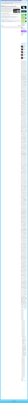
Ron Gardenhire (25, 237)
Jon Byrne (24, 174)
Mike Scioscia (22, 213)
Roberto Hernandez (22, 235)
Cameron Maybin (22, 97)
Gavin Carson (25, 142)
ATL (24, 62)
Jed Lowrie (24, 161)
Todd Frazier (26, 287)
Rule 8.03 (24, 263)
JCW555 (22, 27)
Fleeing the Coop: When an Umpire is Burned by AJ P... (24, 344)
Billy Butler (21, 82)
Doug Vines (24, 127)
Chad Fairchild (22, 101)
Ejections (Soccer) (22, 132)
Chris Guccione (25, 104)
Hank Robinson (22, 148)
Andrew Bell (22, 69)
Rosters (23, 240)
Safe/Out (26, 270)
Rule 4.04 (23, 253)
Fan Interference (22, 136)
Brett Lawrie (24, 89)
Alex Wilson (24, 67)
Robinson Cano (25, 236)
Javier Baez (26, 160)
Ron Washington (23, 239)
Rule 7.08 (24, 261)
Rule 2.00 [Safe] (24, 249)
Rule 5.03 (23, 255)
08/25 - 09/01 (23, 333)
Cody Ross (22, 109)
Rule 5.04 (26, 255)
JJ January (23, 155)
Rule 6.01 (26, 257)
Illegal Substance (22, 153)
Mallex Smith (22, 194)
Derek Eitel (23, 122)
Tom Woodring (24, 289)
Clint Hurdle (23, 108)
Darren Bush (24, 116)
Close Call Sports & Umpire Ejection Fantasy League (10, 1)
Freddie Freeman (24, 140)
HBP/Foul (23, 147)
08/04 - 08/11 (23, 335)
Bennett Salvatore (23, 80)
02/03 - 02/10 (23, 374)
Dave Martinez (25, 117)
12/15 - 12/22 (23, 321)
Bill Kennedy (22, 81)
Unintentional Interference (23, 299)
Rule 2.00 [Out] (22, 248)
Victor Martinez (25, 301)
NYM (24, 216)
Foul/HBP (24, 139)
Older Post (19, 25)
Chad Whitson (25, 101)
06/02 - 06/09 (23, 361)
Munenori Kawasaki (22, 215)
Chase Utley (26, 102)
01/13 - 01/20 (23, 376)
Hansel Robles (25, 148)
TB (23, 281)
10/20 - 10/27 (23, 327)
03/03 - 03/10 (23, 371)
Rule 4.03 (21, 253)
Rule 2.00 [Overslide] (25, 248)
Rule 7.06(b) (22, 261)
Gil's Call (22, 145)
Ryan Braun (26, 267)
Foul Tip (22, 139)
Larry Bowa (24, 188)
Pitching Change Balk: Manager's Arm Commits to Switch (24, 340)
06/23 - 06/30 (23, 359)
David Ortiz (10, 21)
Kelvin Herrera (22, 181)
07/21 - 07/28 (23, 356)
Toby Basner (23, 287)
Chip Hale (22, 103)
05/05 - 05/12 (23, 364)
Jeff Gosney (24, 162)
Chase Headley (23, 102)
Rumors (26, 266)
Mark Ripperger (24, 199)
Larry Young (22, 189)
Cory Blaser (25, 110)
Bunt (24, 95)
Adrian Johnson (24, 64)
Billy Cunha (23, 82)
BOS (8, 21)
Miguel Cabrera (24, 208)
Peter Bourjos (24, 227)
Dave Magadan (23, 117)
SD (24, 269)
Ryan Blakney (23, 267)
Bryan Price (22, 94)
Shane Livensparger (24, 276)
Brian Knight (22, 91)
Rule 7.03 (24, 260)
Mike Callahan (25, 209)
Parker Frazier (25, 222)
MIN (26, 192)
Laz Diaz (24, 189)
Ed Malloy (24, 128)
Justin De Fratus (24, 179)
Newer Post (2, 25)
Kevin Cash (25, 182)
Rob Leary (22, 234)
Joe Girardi (24, 169)
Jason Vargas (23, 160)
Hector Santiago (22, 149)
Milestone (21, 214)
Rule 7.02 (21, 260)
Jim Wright (24, 168)
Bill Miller (26, 81)
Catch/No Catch (25, 100)
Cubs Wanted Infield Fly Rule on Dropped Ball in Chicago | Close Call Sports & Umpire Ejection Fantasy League (23, 28)
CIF (22, 96)
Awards (24, 76)
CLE (25, 96)
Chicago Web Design (17, 401)
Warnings (22, 303)
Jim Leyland (25, 167)
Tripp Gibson (25, 294)
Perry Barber (26, 226)
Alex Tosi (21, 67)
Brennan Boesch (24, 88)
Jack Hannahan (26, 155)
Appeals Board (4, 21)
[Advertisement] (7, 27)
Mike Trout (25, 213)
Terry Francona (22, 283)
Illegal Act (25, 152)
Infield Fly (26, 153)
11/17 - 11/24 (23, 324)
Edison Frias (24, 129)
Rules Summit (23, 266)
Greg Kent (21, 146)
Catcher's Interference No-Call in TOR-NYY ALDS (25, 52)
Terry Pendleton (25, 283)
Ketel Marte (22, 182)
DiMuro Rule (24, 124)
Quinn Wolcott (24, 230)
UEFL (15, 21)
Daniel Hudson (24, 115)
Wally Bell (25, 302)
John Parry (23, 173)
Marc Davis (24, 195)
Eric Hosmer (23, 134)
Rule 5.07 (23, 256)
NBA (25, 215)
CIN (23, 96)
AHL (25, 61)
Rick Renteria (24, 233)
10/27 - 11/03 (23, 326)
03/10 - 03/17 (23, 370)
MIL (24, 192)
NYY (26, 216)
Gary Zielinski (23, 142)
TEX (25, 281)
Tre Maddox (25, 293)
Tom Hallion (25, 288)
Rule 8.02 (22, 263)
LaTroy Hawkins (22, 187)
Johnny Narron (22, 174)
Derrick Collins (22, 123)
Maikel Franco (24, 193)
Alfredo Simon (24, 68)
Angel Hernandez (25, 71)
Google (13, 401)
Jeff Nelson (24, 163)
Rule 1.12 (24, 241)
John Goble (24, 172)
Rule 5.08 (25, 256)
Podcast (25, 228)
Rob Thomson (25, 234)
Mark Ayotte (23, 196)
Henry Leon (25, 149)
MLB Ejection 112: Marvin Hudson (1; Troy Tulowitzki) (24, 342)
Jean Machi (22, 161)
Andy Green (22, 70)
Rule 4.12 (25, 254)
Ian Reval (23, 152)
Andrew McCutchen (25, 69)
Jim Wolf (21, 168)
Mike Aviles (23, 209)
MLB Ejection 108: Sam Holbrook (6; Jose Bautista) (24, 351)
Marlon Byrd (22, 200)
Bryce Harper (25, 94)
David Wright (25, 121)
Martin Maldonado (24, 200)
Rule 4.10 (21, 254)
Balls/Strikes (7, 21)
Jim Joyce (22, 167)
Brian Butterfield (22, 90)
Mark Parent (22, 199)
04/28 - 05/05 (23, 365)
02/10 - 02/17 (23, 373)
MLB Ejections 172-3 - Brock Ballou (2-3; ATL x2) (24, 55)
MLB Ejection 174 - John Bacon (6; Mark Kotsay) (24, 49)
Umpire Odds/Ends (24, 298)
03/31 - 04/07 (23, 368)
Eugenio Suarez (24, 135)
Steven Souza (24, 280)
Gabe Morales (24, 141)
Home (10, 25)
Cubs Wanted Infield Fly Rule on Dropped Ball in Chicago (23, 15)
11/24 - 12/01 (23, 323)
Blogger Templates (25, 401)
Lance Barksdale (25, 187)
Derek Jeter (25, 122)
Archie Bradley (25, 74)
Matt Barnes (24, 202)
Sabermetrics (22, 270)
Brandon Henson (24, 87)
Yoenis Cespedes (25, 306)
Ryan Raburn (24, 268)
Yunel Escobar (25, 307)
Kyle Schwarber (25, 186)
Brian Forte (25, 90)
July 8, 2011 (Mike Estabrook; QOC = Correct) (15, 17)
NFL (21, 216)
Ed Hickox (22, 128)
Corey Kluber (22, 110)
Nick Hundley (24, 219)
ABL (23, 61)
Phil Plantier (23, 228)
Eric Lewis (25, 134)
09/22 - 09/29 (23, 330)
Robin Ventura (22, 236)
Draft (26, 127)
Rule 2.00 (25, 242)
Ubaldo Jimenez (25, 297)
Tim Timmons (14, 21)
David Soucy (22, 121)
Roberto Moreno (25, 235)
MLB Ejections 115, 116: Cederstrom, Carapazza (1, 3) (24, 337)
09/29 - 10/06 (23, 329)
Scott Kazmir (24, 273)
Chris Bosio (24, 103)
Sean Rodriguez (22, 275)
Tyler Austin (24, 295)
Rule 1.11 (23, 241)
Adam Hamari (24, 63)
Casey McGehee (22, 100)
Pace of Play (22, 222)
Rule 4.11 (23, 254)
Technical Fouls (24, 282)
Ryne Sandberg (22, 269)
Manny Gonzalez (25, 194)
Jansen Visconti (22, 159)
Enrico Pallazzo (25, 133)
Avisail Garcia (22, 76)
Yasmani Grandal (22, 306)
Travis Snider (22, 293)
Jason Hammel (25, 159)
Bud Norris (22, 95)
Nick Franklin (22, 219)
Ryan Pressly (22, 268)
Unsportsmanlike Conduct (23, 300)
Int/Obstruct (23, 154)
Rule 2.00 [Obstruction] (25, 247)
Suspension (22, 281)
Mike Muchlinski (24, 212)
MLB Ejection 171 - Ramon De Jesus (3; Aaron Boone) (25, 57)
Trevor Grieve (22, 294)
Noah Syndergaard (25, 220)
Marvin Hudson (22, 201)
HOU (25, 147)
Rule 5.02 (21, 255)
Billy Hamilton (26, 82)
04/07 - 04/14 (23, 367)
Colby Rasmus (24, 109)
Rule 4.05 (25, 253)
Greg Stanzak (24, 146)
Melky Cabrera (24, 206)
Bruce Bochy (24, 93)
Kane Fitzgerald (24, 180)
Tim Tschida (24, 286)
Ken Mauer (25, 181)
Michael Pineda (24, 207)
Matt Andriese (22, 202)
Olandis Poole (25, 221)
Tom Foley (22, 288)
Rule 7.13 (22, 262)
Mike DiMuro (22, 210)
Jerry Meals (22, 166)
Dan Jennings (24, 114)
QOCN (26, 229)
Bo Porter (24, 83)
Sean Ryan (24, 275)
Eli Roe (24, 132)
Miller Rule (24, 214)
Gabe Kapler (22, 141)
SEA (26, 269)
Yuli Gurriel (22, 307)
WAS (22, 302)
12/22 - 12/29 (23, 320)
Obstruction (22, 221)
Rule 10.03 (23, 242)
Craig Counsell (22, 111)
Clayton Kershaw (23, 107)
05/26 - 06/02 (23, 362)
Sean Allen (25, 274)
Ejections (12, 21)
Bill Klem (24, 81)
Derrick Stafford (25, 123)
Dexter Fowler (22, 124)
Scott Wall (23, 274)
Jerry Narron (24, 166)
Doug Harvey (22, 127)
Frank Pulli (22, 140)
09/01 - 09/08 (23, 332)
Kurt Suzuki (23, 186)
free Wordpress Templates (22, 401)
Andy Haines (25, 70)
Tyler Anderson (22, 295)
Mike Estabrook (25, 210)
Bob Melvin (25, 84)
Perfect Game (23, 226)
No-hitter (22, 220)
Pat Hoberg (25, 223)
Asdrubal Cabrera (23, 75)
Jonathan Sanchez (24, 175)
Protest (23, 229)
